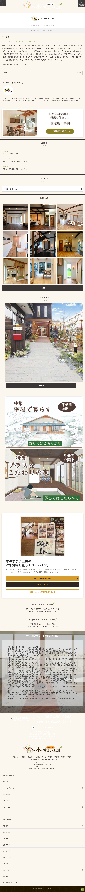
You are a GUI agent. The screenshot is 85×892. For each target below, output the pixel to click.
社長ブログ (6, 845)
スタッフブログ (19, 41)
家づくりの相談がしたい (42, 578)
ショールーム (7, 801)
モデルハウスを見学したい (42, 584)
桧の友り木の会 (8, 832)
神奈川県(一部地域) (40, 757)
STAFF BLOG (41, 30)
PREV (5, 73)
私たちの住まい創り (9, 775)
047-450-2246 (44, 762)
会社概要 (5, 839)
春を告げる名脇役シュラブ (11, 154)
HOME (33, 30)
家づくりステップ (8, 782)
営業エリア (16, 757)
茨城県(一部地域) (66, 757)
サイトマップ (7, 876)
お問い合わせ (7, 870)
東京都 (30, 757)
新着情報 (5, 826)
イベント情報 (7, 820)
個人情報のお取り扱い (10, 883)
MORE (42, 288)
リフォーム (6, 807)
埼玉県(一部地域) (53, 757)
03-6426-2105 (46, 764)
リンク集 (5, 864)
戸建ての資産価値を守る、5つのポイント (16, 169)
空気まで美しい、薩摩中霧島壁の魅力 (15, 161)
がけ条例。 (51, 30)
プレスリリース (8, 857)
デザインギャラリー (9, 788)
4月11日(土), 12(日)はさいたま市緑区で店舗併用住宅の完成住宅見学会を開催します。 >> (42, 611)
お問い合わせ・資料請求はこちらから (42, 592)
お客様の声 (6, 794)
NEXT (79, 73)
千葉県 (24, 757)
